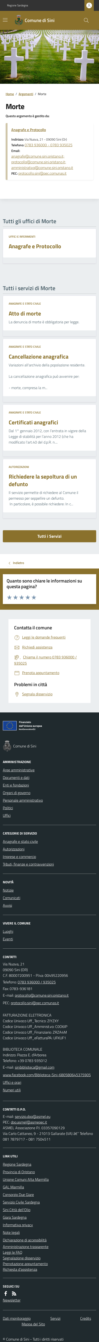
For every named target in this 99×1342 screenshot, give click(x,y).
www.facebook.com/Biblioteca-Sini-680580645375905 (47, 1075)
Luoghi (8, 931)
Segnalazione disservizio (21, 1258)
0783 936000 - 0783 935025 (48, 145)
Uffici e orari (12, 1082)
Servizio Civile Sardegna (21, 1202)
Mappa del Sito (33, 1324)
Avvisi (7, 905)
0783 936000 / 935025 (37, 982)
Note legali (11, 1232)
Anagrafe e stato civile (25, 304)
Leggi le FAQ (12, 1252)
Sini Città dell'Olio (16, 1210)
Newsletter (11, 1300)
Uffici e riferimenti (22, 237)
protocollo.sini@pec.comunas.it (42, 173)
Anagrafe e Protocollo (28, 130)
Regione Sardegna (17, 5)
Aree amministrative (19, 770)
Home (10, 93)
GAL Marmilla (13, 1187)
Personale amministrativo (23, 800)
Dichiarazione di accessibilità (25, 1240)
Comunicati (11, 898)
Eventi (8, 939)
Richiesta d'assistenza (20, 1269)
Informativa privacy (18, 1225)
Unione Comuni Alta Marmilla (26, 1179)
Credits (85, 1318)
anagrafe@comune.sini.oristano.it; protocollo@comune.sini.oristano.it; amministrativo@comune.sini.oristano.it (42, 161)
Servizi (55, 1318)
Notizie (8, 890)
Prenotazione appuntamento (25, 1263)
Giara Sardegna (15, 1217)
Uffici (7, 815)
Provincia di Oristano (19, 1172)
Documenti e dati (16, 777)
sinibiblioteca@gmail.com (34, 1067)
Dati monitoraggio (17, 1318)
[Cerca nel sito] (84, 20)
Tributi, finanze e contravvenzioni (28, 864)
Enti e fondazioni (16, 785)
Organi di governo (16, 792)
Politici (8, 808)
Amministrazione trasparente (25, 1246)
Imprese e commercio (19, 856)
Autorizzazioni (19, 467)
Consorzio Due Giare (18, 1194)
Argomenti (26, 93)
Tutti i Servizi (49, 536)
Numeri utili (12, 1090)
